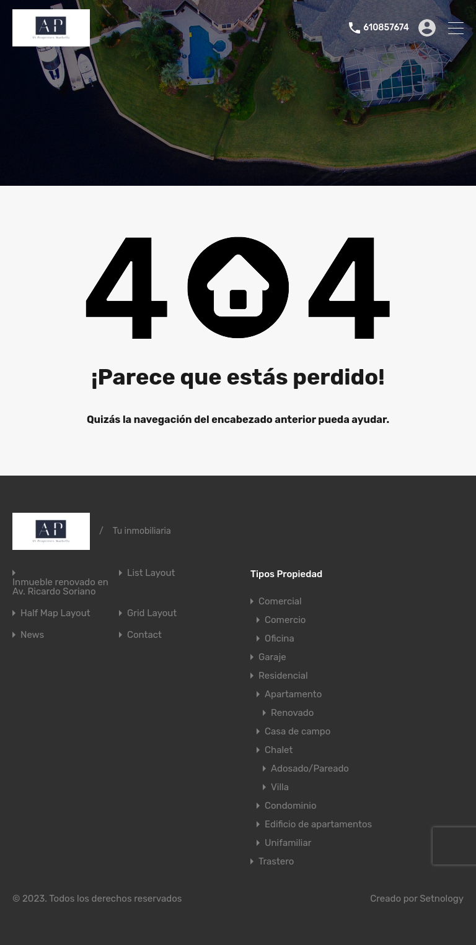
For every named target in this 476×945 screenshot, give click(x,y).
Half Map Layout (55, 613)
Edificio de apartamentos (318, 824)
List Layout (151, 573)
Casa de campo (297, 731)
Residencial (283, 675)
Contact (144, 635)
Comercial (280, 601)
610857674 (386, 28)
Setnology (442, 898)
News (32, 635)
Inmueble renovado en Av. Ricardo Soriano (60, 587)
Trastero (276, 861)
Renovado (292, 712)
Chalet (279, 750)
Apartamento (293, 694)
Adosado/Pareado (310, 768)
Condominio (291, 805)
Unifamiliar (288, 842)
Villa (280, 787)
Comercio (285, 619)
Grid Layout (152, 613)
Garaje (272, 657)
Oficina (279, 638)
